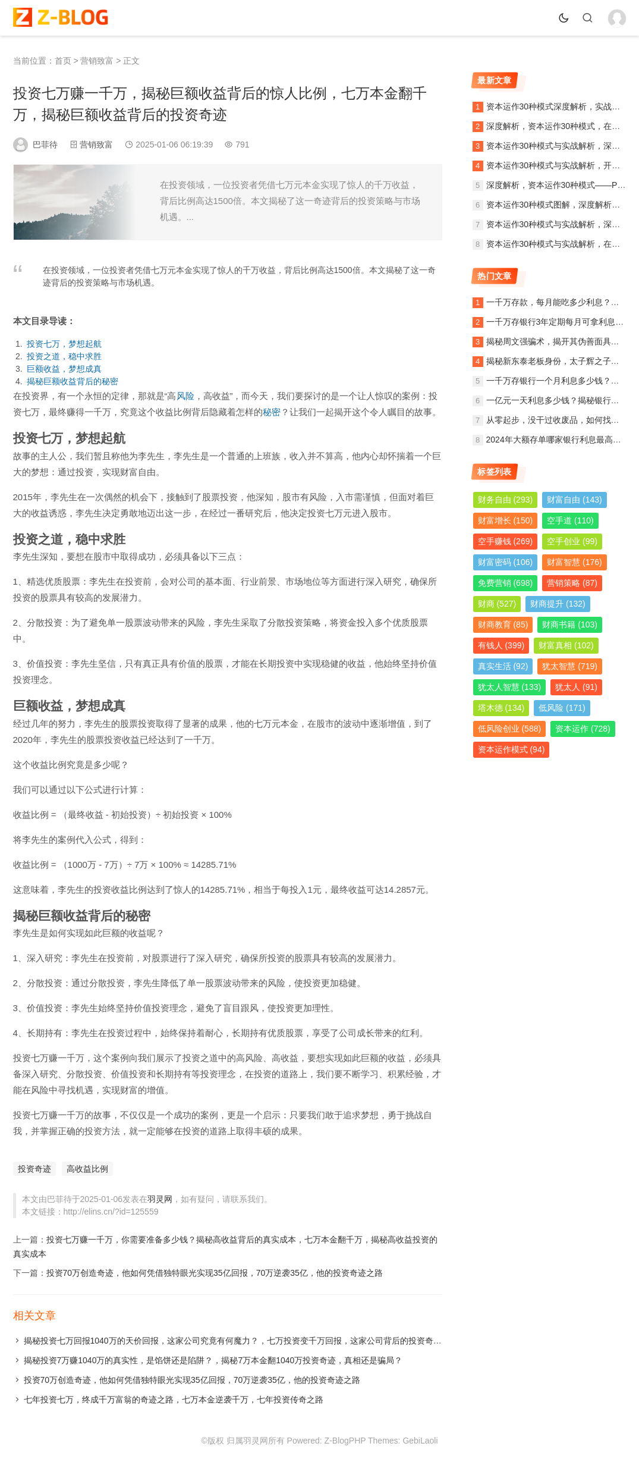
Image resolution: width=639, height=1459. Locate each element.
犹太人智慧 (510, 687)
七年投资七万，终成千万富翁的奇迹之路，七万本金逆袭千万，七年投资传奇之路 (173, 1399)
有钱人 (501, 645)
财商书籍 (569, 624)
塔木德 (501, 708)
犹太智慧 (569, 666)
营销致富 (97, 60)
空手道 (570, 520)
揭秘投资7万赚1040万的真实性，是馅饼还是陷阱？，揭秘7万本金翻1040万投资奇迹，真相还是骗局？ (213, 1360)
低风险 (562, 708)
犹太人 (576, 687)
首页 (63, 60)
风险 (185, 396)
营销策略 (572, 583)
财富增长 (505, 520)
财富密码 (505, 562)
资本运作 (582, 728)
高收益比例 (87, 1169)
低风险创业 (510, 728)
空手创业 (572, 541)
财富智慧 (574, 562)
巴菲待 (45, 144)
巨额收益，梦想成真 (64, 369)
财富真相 (566, 645)
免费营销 (505, 583)
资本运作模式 (511, 749)
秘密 (272, 412)
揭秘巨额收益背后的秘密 (72, 381)
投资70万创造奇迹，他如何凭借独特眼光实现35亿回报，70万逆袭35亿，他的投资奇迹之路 (214, 1273)
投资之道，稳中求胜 (64, 356)
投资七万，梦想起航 (64, 344)
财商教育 (503, 624)
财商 (497, 603)
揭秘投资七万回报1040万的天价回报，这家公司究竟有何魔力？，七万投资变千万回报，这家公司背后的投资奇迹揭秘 (241, 1340)
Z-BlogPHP (345, 1440)
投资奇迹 (34, 1169)
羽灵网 (159, 1199)
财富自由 (574, 499)
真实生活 (503, 666)
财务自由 (505, 499)
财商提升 (558, 603)
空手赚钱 (505, 541)
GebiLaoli (419, 1440)
